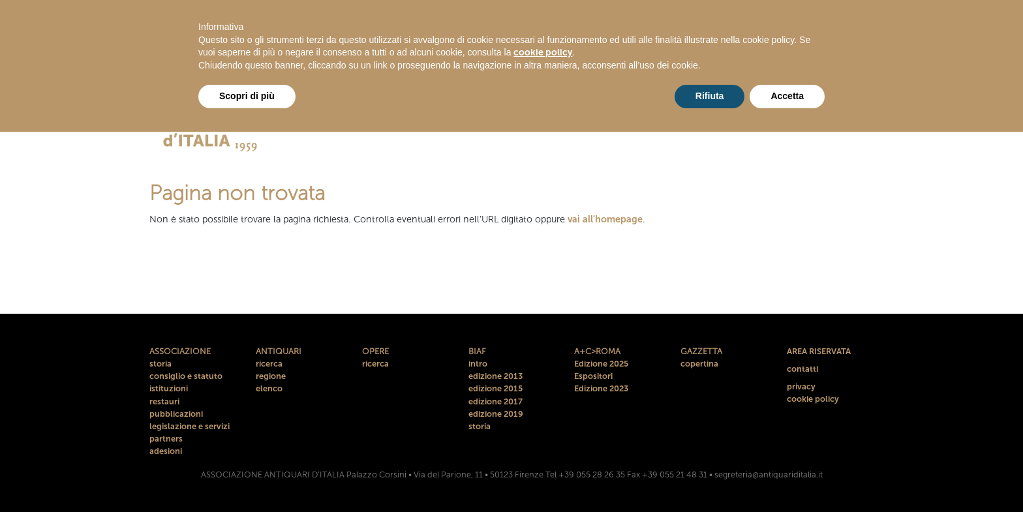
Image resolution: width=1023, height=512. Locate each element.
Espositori (593, 376)
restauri (164, 401)
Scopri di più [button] (247, 96)
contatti (802, 369)
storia (160, 364)
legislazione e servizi (189, 426)
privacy (801, 386)
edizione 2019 (495, 414)
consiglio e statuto (185, 376)
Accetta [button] (787, 96)
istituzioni (168, 388)
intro (477, 364)
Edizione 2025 (601, 364)
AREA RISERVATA (819, 351)
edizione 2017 (495, 401)
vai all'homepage (605, 219)
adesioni (165, 451)
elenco (269, 388)
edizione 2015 (495, 388)
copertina (699, 364)
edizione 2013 (495, 376)
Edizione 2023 (601, 388)
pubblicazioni (176, 414)
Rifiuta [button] (709, 96)
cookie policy (813, 399)
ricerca (269, 364)
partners (166, 439)
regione (271, 376)
